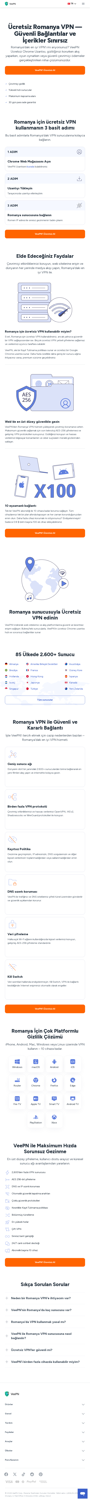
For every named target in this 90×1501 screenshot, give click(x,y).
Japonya (33, 682)
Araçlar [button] (45, 1441)
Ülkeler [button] (45, 1451)
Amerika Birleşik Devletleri (41, 664)
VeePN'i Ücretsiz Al (45, 70)
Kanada (71, 682)
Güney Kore (73, 670)
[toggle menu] (83, 4)
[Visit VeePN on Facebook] (6, 1474)
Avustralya (72, 664)
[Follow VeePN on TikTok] (23, 1474)
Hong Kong (34, 676)
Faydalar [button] (45, 1432)
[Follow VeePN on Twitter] (14, 1474)
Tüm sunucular (45, 700)
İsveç (10, 682)
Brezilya (11, 670)
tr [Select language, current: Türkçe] (72, 3)
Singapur (11, 688)
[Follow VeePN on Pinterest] (40, 1474)
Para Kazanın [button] (45, 1460)
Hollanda (12, 676)
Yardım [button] (45, 1423)
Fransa (32, 670)
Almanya (11, 664)
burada (30, 166)
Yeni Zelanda (74, 688)
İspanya (71, 676)
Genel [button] (45, 1414)
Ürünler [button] (45, 1404)
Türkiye (32, 688)
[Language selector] (72, 3)
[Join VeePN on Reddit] (32, 1474)
